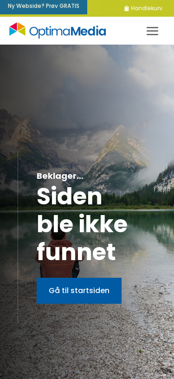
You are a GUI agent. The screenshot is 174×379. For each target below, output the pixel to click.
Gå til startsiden (79, 290)
